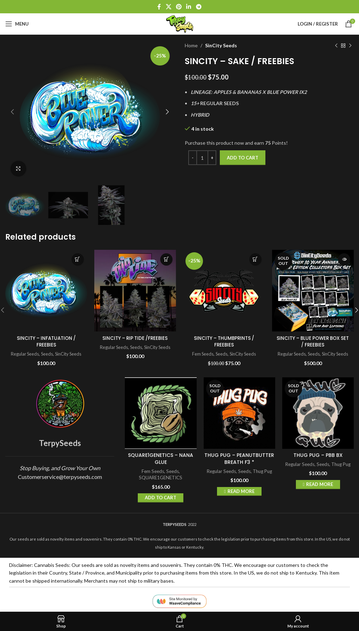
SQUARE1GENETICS (160, 477)
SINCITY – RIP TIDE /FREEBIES (135, 338)
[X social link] (168, 6)
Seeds (46, 354)
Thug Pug (262, 471)
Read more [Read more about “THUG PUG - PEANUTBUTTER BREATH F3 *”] (241, 491)
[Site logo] (179, 23)
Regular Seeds (23, 354)
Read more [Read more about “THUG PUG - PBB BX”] (319, 484)
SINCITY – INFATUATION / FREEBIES (46, 342)
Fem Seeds (201, 354)
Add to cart (242, 157)
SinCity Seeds (221, 45)
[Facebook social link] (159, 6)
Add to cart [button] (78, 259)
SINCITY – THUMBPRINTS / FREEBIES (224, 342)
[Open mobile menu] (17, 24)
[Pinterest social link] (179, 6)
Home (191, 45)
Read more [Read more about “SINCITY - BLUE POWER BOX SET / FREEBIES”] (344, 259)
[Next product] (350, 45)
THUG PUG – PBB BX (318, 455)
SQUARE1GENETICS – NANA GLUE (160, 459)
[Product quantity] (202, 157)
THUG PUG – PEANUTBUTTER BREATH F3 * (239, 459)
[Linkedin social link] (189, 6)
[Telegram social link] (199, 6)
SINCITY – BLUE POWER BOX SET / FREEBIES (312, 342)
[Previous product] (336, 45)
